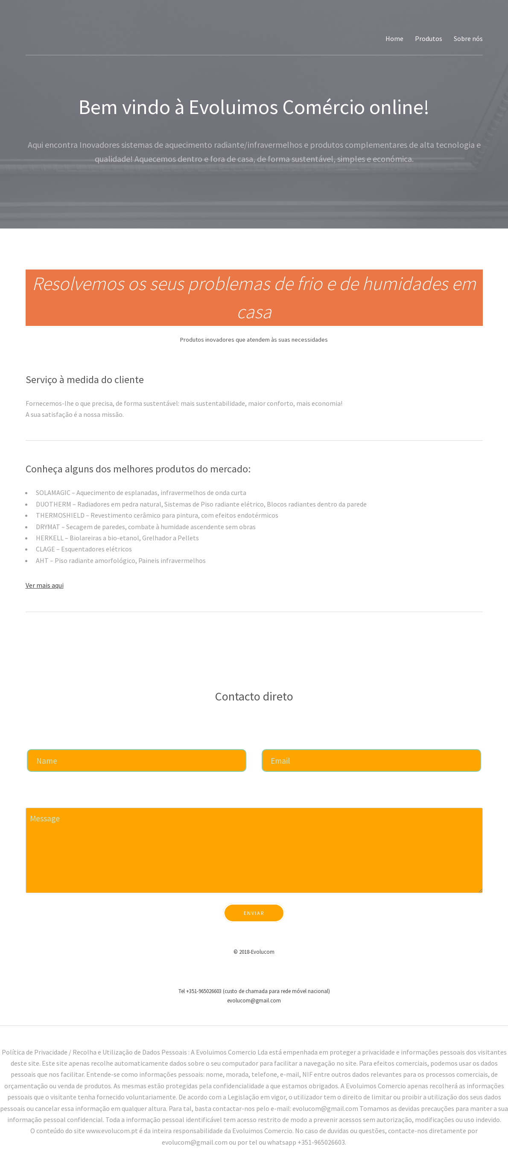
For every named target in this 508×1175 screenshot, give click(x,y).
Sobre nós (468, 38)
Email (269, 740)
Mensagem (40, 799)
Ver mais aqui (45, 585)
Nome (34, 740)
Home (394, 38)
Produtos (428, 38)
